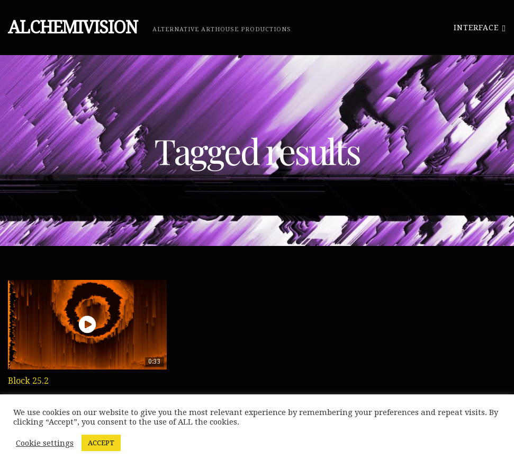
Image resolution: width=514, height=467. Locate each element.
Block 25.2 (28, 381)
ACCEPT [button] (101, 443)
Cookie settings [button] (45, 443)
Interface (480, 27)
